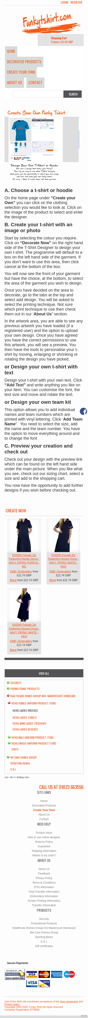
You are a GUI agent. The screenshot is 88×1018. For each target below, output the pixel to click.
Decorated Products (24, 61)
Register (76, 2)
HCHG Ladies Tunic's (25, 717)
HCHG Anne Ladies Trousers (29, 723)
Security (15, 683)
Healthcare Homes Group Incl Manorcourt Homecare (43, 696)
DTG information (44, 887)
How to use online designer (44, 837)
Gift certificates (44, 946)
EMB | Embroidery (21, 571)
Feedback (44, 873)
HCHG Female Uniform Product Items (34, 703)
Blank (13, 580)
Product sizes (44, 832)
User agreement (69, 1001)
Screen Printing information (44, 900)
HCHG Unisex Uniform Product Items (34, 743)
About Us (14, 82)
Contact (35, 82)
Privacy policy (12, 1004)
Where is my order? (44, 855)
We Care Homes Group (23, 757)
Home (11, 51)
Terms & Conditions (44, 882)
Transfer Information (44, 905)
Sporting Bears (20, 763)
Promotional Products (25, 689)
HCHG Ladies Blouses (25, 729)
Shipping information (44, 850)
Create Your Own (21, 72)
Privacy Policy (44, 878)
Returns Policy (44, 841)
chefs (15, 749)
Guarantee (44, 846)
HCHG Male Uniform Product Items (33, 737)
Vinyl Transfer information (44, 891)
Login (64, 2)
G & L (13, 769)
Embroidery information (44, 896)
